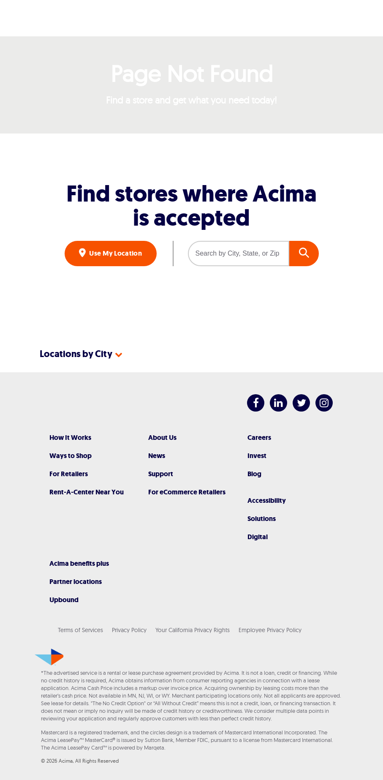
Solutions (261, 518)
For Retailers (68, 473)
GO (304, 253)
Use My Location (115, 253)
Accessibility (266, 500)
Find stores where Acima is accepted (191, 206)
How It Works (70, 437)
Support (160, 473)
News (156, 455)
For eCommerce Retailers (186, 492)
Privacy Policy (129, 630)
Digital (257, 536)
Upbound (64, 599)
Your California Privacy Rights (192, 630)
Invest (256, 455)
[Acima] (192, 18)
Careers (259, 437)
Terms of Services (80, 630)
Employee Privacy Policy (270, 630)
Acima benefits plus (79, 563)
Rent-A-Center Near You (86, 492)
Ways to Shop (70, 455)
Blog (254, 473)
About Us (162, 437)
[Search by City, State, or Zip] (238, 253)
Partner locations (75, 581)
